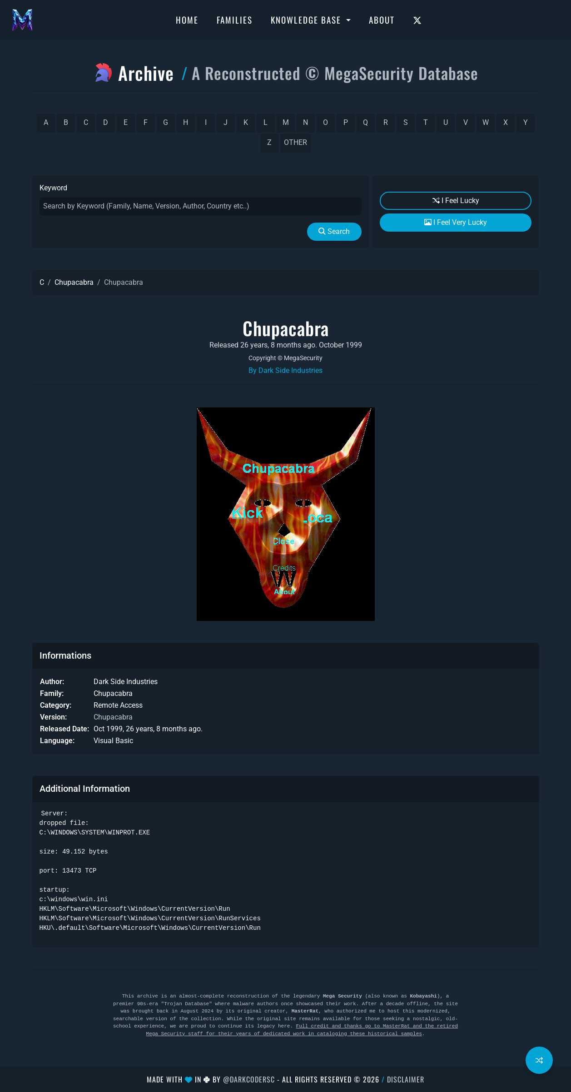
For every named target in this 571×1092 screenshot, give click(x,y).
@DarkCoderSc (249, 1079)
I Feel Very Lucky (455, 222)
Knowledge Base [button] (307, 19)
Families (235, 19)
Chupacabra (74, 282)
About (382, 19)
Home (187, 19)
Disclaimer (405, 1079)
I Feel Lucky (455, 200)
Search (334, 231)
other (295, 142)
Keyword (53, 188)
